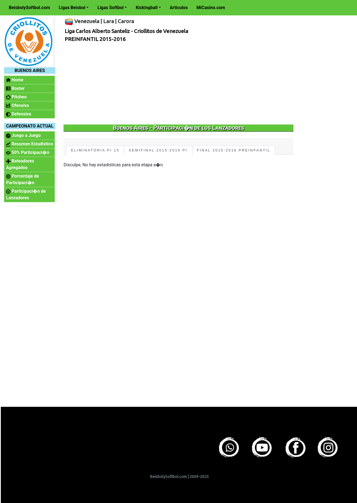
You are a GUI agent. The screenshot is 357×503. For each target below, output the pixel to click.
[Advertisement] (177, 83)
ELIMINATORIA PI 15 (95, 150)
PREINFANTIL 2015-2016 (95, 39)
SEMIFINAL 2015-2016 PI (158, 150)
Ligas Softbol (110, 7)
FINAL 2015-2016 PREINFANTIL (234, 150)
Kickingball (147, 7)
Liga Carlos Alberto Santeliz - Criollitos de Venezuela (126, 31)
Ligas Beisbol (72, 7)
